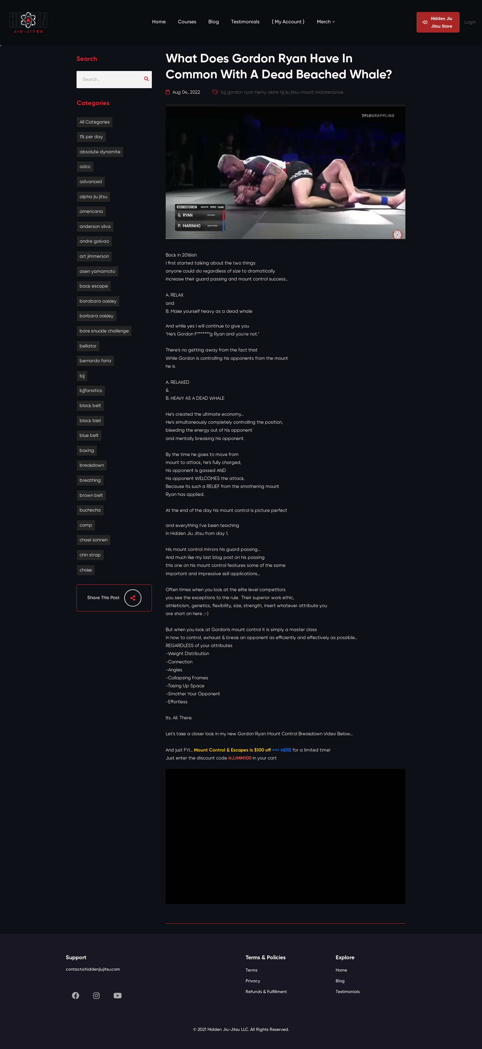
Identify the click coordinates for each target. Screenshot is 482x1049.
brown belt (91, 495)
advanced (91, 181)
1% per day (91, 137)
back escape (94, 286)
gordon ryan (240, 92)
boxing (87, 450)
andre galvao (94, 241)
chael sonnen (94, 540)
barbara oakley (96, 316)
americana (91, 211)
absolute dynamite (100, 152)
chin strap (90, 555)
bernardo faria (95, 361)
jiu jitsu (292, 92)
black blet (90, 420)
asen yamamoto (97, 271)
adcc (85, 166)
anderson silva (95, 226)
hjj (282, 92)
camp (86, 525)
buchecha (90, 510)
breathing (90, 480)
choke (86, 570)
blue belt (89, 435)
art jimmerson (94, 256)
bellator (88, 346)
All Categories (95, 122)
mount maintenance (321, 92)
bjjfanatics (91, 390)
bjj (82, 376)
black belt (90, 405)
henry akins (267, 92)
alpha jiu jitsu (93, 196)
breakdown (92, 465)
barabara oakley (98, 301)
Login (470, 22)
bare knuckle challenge (104, 331)
